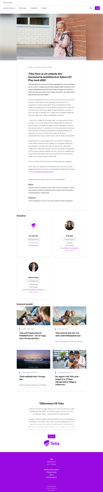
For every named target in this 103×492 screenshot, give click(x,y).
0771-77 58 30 (33, 243)
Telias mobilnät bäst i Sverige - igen (32, 377)
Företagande (42, 187)
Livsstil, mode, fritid (53, 187)
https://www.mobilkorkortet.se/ (43, 172)
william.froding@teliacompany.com (33, 290)
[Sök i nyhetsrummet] (91, 8)
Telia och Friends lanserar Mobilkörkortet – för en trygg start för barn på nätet (32, 335)
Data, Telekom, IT (64, 187)
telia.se (69, 161)
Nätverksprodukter (67, 190)
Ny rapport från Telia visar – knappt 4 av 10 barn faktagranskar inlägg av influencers (67, 380)
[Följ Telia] (97, 8)
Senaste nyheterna (9, 8)
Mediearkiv (34, 8)
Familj (30, 201)
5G (45, 201)
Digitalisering (37, 201)
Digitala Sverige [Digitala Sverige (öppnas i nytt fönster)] (51, 472)
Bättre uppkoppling (67, 201)
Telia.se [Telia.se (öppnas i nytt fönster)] (51, 474)
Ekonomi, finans (33, 187)
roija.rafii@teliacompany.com (69, 248)
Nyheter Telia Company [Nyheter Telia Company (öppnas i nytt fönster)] (51, 469)
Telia (42, 201)
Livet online (50, 201)
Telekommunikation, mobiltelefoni (38, 193)
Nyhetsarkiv (23, 8)
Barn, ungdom (57, 190)
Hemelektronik (48, 190)
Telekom (40, 190)
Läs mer (51, 436)
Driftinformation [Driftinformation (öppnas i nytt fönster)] (33, 245)
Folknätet (57, 201)
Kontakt (44, 8)
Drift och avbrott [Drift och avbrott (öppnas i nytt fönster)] (51, 477)
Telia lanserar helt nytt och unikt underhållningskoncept (68, 334)
